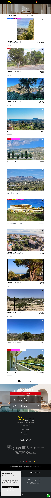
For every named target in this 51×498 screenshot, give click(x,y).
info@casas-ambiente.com (25, 432)
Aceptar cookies (10, 487)
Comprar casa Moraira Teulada (35, 472)
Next (43, 29)
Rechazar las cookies (10, 493)
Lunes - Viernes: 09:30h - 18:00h (25, 439)
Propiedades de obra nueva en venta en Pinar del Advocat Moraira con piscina (34, 483)
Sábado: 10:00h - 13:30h (25, 440)
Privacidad (25, 466)
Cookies (28, 466)
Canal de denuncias (37, 466)
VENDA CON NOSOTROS (25, 393)
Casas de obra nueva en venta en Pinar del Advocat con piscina (34, 480)
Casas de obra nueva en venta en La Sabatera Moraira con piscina (34, 489)
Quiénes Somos (34, 458)
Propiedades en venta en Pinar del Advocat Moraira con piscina (34, 486)
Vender (22, 458)
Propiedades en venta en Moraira (35, 474)
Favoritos (29, 461)
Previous (8, 29)
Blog (17, 461)
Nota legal (21, 466)
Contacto (22, 461)
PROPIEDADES (16, 458)
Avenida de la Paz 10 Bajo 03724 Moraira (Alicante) (25, 435)
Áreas (41, 458)
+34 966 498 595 (25, 429)
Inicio (10, 458)
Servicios (27, 458)
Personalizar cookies (10, 490)
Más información (5, 485)
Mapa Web (32, 466)
